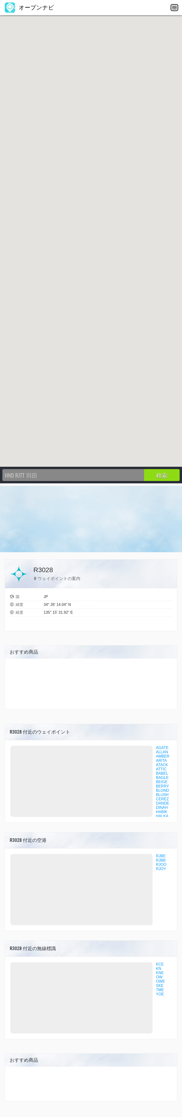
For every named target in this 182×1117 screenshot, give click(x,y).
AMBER (162, 756)
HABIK (161, 812)
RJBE (161, 856)
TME (160, 990)
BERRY (162, 786)
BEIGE (162, 782)
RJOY (161, 869)
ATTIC (161, 769)
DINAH (162, 808)
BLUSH (162, 795)
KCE (160, 964)
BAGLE (162, 778)
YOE (160, 994)
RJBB (161, 860)
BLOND (162, 790)
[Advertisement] (91, 519)
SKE (160, 986)
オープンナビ (29, 7)
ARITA (161, 761)
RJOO (161, 864)
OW (159, 977)
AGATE (162, 748)
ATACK (162, 765)
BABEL (162, 773)
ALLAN (162, 752)
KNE (160, 973)
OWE (160, 981)
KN (158, 968)
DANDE (162, 803)
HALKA (162, 816)
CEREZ (162, 799)
